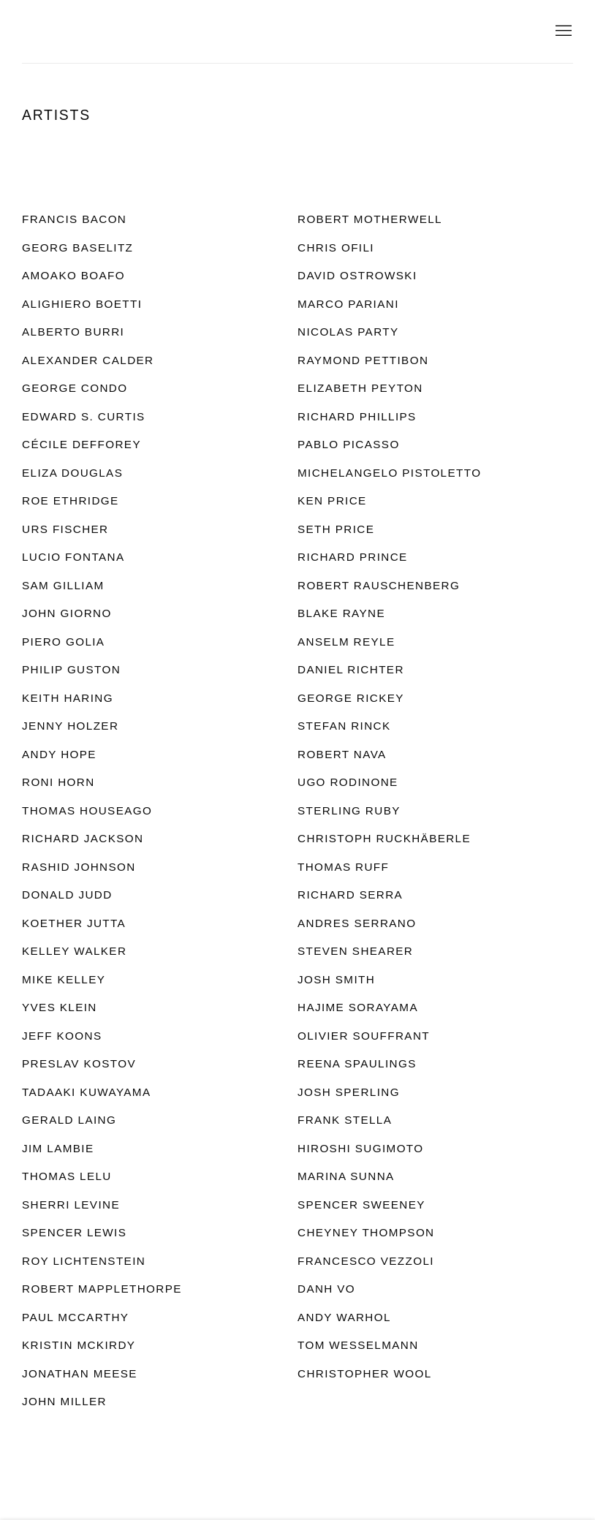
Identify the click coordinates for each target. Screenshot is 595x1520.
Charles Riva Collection (161, 31)
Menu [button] (562, 31)
